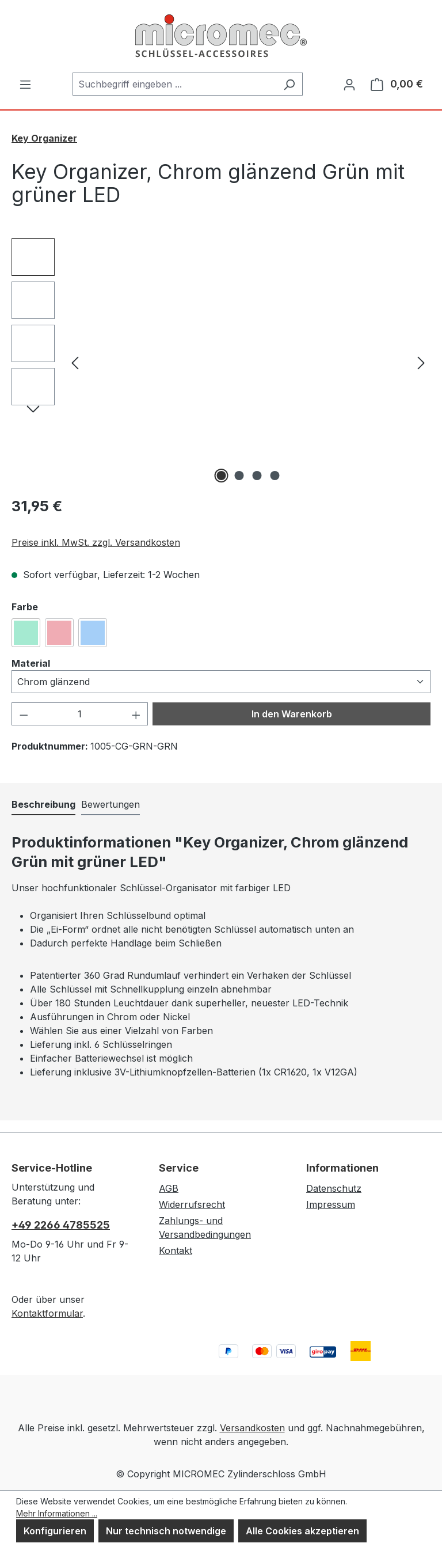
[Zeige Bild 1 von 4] (221, 475)
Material (31, 662)
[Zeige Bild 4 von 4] (275, 475)
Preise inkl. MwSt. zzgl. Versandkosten (96, 542)
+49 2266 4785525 (61, 1225)
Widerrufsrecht (192, 1204)
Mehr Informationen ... (56, 1513)
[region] (221, 362)
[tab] (43, 805)
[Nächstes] (421, 362)
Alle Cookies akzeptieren (302, 1531)
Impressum (330, 1204)
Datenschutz (333, 1188)
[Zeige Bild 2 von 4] (239, 475)
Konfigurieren (55, 1531)
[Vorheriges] (74, 362)
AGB (168, 1188)
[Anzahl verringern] (24, 713)
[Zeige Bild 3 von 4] (257, 475)
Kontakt (175, 1250)
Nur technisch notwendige (166, 1531)
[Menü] (25, 84)
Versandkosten (252, 1428)
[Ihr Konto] (349, 84)
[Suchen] (289, 84)
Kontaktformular (47, 1313)
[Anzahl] (80, 713)
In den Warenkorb (292, 714)
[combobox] (174, 84)
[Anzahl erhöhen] (136, 713)
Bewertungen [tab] (110, 804)
